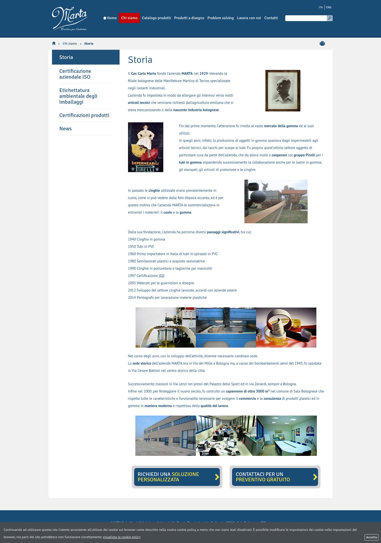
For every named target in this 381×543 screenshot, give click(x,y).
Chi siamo (70, 44)
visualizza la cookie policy (121, 537)
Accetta (371, 537)
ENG (329, 7)
